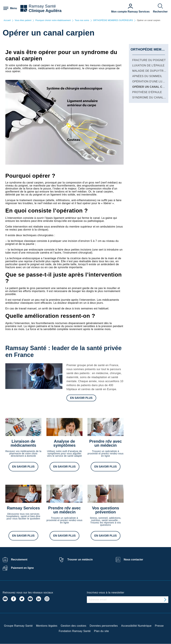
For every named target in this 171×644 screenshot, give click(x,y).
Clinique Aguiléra (45, 10)
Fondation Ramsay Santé (75, 631)
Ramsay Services (23, 508)
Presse (159, 625)
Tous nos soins (82, 20)
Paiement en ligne (22, 567)
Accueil (7, 20)
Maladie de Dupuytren (149, 70)
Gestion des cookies (73, 625)
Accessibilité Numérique (136, 625)
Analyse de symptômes (64, 443)
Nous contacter (133, 559)
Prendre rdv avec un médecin (105, 443)
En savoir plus (81, 397)
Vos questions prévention (105, 510)
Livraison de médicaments (23, 443)
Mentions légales (46, 625)
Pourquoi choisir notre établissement (53, 20)
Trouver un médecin (80, 559)
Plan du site (101, 631)
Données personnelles (104, 625)
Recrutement (19, 559)
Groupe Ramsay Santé (18, 625)
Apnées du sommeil (147, 76)
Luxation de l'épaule (148, 65)
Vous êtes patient (23, 20)
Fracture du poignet (149, 60)
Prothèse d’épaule (147, 92)
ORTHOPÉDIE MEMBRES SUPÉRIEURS (113, 20)
